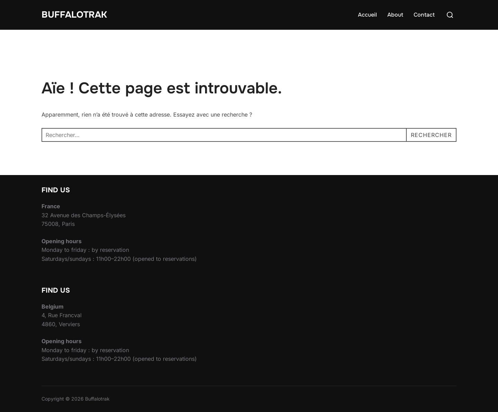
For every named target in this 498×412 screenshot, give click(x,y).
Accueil (367, 14)
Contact (424, 14)
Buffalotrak (74, 14)
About (395, 14)
